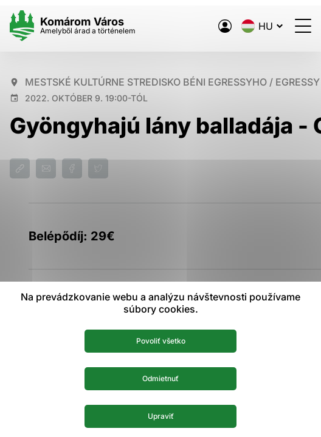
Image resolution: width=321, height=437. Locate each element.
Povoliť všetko (160, 340)
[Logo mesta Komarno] (73, 26)
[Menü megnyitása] (303, 26)
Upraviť (161, 416)
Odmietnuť (160, 378)
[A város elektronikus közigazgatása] (225, 26)
